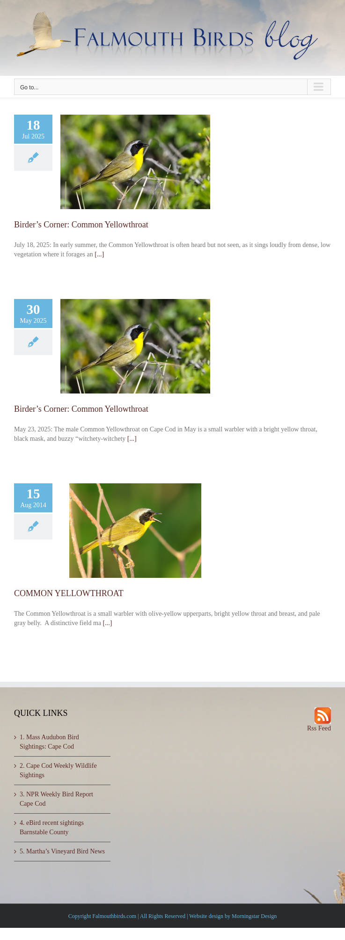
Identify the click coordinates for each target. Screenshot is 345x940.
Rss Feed (319, 728)
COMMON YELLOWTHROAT (69, 593)
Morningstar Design (254, 916)
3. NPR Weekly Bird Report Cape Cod (56, 799)
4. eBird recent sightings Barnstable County (52, 827)
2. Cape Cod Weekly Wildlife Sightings (58, 770)
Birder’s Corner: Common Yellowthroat (81, 224)
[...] (99, 254)
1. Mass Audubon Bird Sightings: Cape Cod (49, 742)
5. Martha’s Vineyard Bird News (62, 851)
